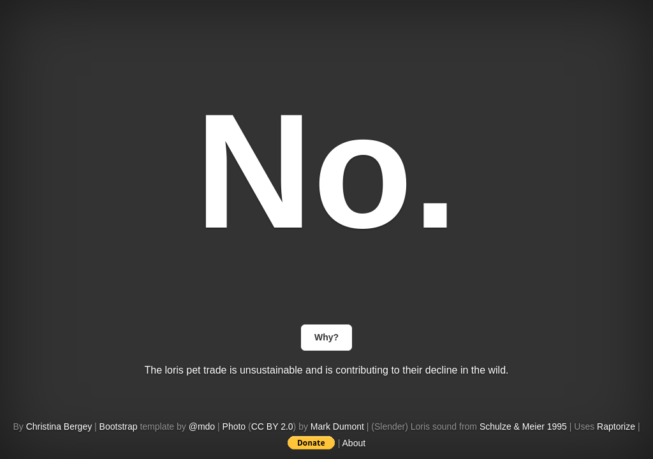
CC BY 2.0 (272, 426)
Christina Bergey (59, 426)
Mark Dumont (337, 426)
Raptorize (616, 426)
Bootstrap (118, 426)
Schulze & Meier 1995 (523, 426)
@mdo (202, 426)
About (354, 443)
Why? (326, 337)
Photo (234, 426)
